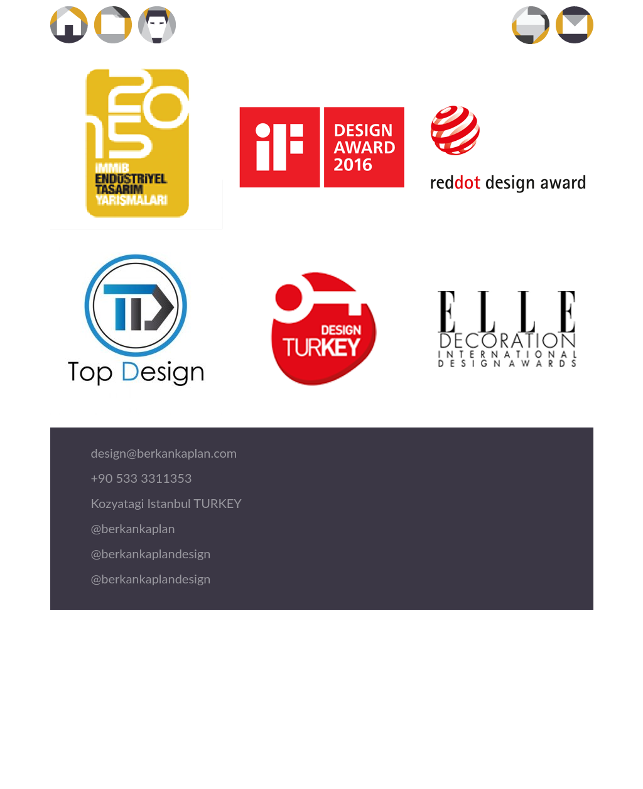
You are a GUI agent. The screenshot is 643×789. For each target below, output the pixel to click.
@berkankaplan (133, 528)
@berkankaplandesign (151, 553)
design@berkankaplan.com (164, 452)
